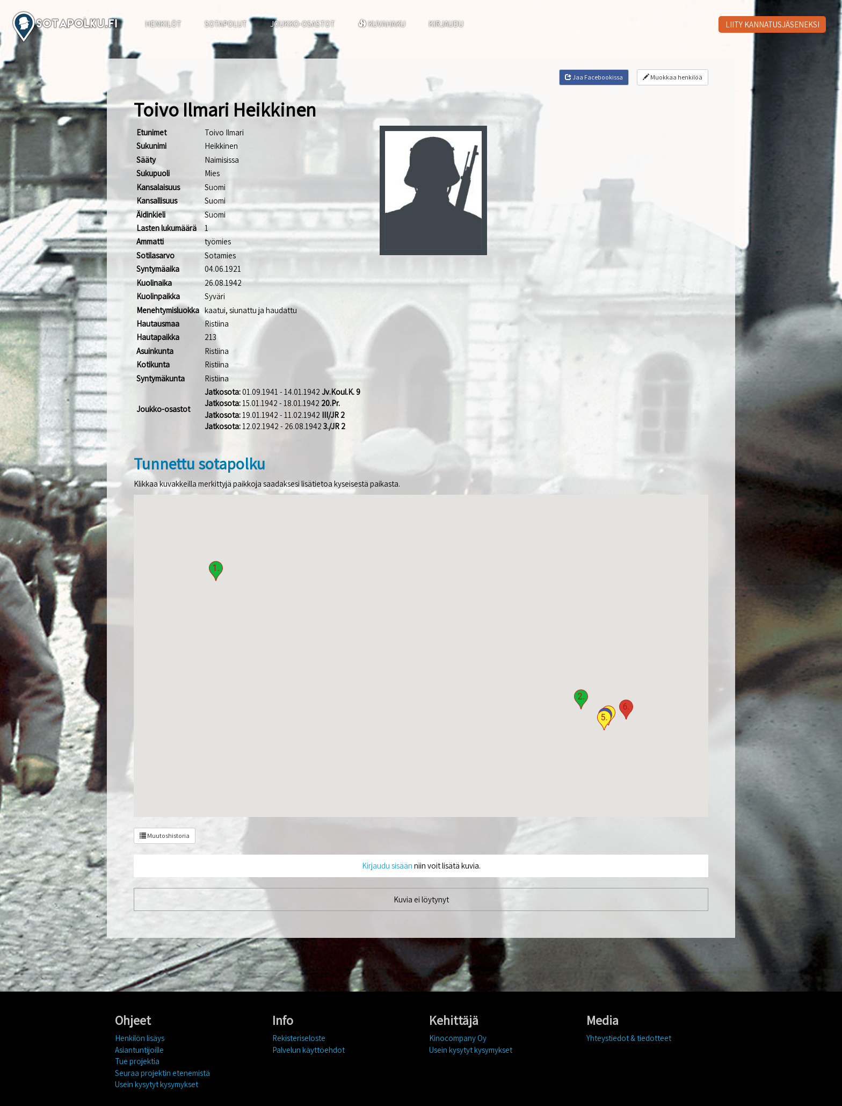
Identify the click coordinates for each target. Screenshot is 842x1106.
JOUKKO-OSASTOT (302, 24)
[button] (216, 571)
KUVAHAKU (381, 24)
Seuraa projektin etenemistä (162, 1073)
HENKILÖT (163, 24)
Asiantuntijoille (139, 1050)
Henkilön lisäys (139, 1038)
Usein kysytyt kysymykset (156, 1084)
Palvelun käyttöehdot (308, 1050)
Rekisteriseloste (298, 1038)
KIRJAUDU (446, 24)
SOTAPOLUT (226, 24)
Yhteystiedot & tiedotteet (628, 1038)
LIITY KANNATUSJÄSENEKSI (772, 24)
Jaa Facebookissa (594, 77)
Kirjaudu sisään (387, 866)
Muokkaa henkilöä (672, 77)
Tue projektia (137, 1061)
